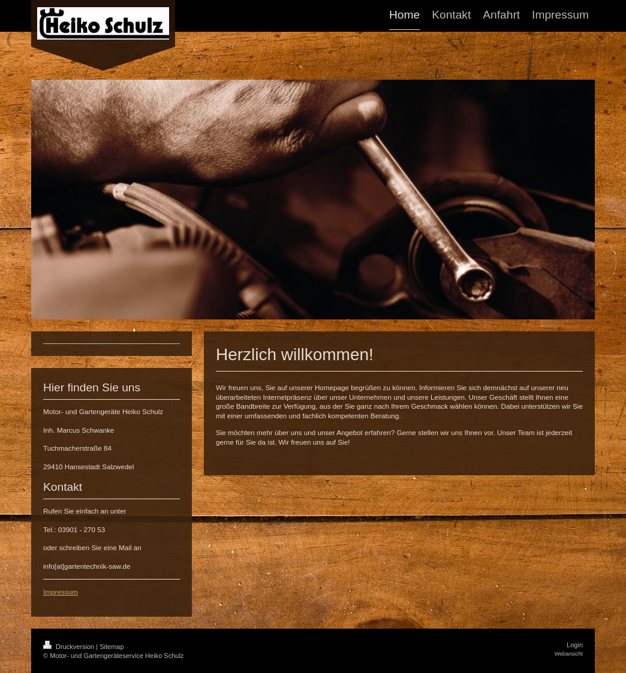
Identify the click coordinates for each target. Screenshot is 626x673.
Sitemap (112, 646)
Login (575, 644)
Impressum (60, 592)
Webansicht (569, 654)
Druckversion (69, 646)
